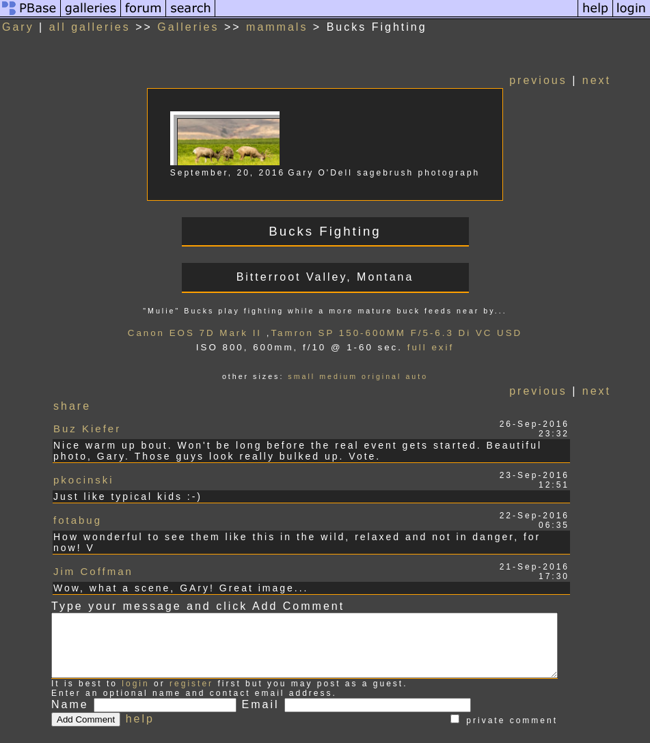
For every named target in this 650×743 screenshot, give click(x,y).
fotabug (77, 501)
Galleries (188, 27)
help (140, 690)
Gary (18, 27)
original (391, 376)
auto (427, 376)
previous (558, 80)
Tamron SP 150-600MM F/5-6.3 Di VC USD (406, 333)
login (135, 655)
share (73, 406)
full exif (441, 347)
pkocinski (83, 469)
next (617, 80)
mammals (277, 27)
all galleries (90, 27)
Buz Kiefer (87, 425)
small (311, 376)
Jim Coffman (93, 534)
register (191, 655)
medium (348, 376)
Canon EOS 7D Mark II (205, 333)
